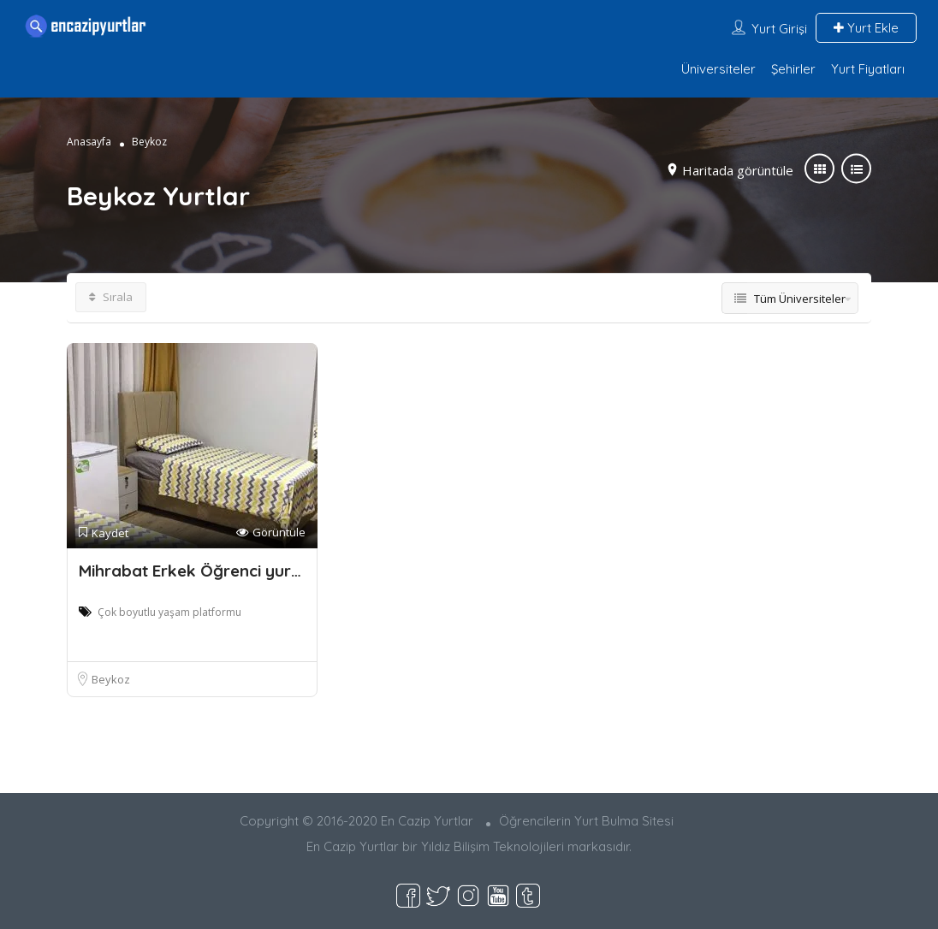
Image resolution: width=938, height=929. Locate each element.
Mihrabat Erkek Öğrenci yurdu (195, 570)
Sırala (111, 297)
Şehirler (793, 69)
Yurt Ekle (866, 28)
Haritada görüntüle (737, 170)
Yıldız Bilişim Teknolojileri (492, 846)
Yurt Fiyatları (868, 69)
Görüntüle (271, 532)
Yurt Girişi (779, 29)
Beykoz (111, 679)
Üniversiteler (718, 69)
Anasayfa (89, 141)
